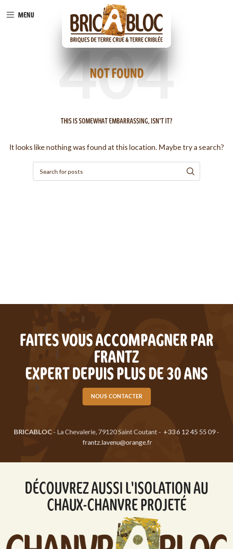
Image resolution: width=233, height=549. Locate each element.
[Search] (116, 171)
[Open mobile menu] (20, 14)
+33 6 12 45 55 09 (189, 432)
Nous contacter (116, 396)
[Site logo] (116, 23)
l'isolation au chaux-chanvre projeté (128, 495)
